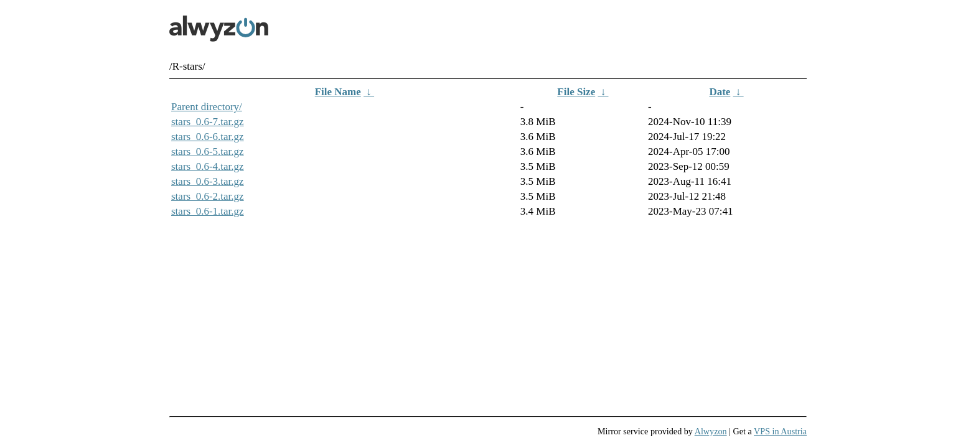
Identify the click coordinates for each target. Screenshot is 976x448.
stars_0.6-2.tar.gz (207, 196)
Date (719, 92)
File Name (338, 92)
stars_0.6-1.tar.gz (207, 211)
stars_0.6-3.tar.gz (207, 181)
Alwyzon (711, 431)
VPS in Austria (780, 431)
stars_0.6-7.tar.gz (207, 122)
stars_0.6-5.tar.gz (207, 151)
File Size (576, 92)
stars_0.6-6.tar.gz (207, 136)
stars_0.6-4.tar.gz (207, 166)
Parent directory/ (206, 107)
